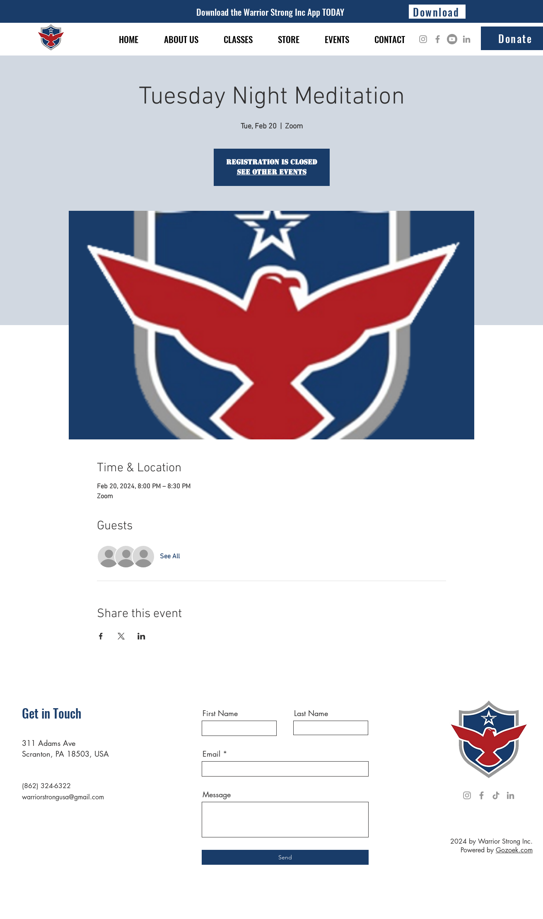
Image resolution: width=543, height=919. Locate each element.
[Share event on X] (121, 636)
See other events (271, 172)
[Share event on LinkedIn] (141, 636)
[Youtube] (452, 39)
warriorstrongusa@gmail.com (63, 797)
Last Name (311, 713)
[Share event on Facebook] (101, 636)
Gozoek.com (514, 850)
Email (211, 753)
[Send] (285, 857)
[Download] (437, 12)
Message (217, 794)
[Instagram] (423, 39)
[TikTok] (496, 795)
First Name (220, 713)
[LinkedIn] (466, 39)
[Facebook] (437, 39)
